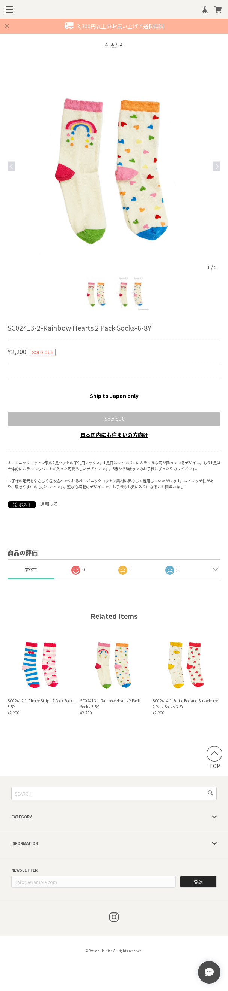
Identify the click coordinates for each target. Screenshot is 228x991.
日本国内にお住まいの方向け (114, 434)
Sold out (114, 418)
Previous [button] (11, 166)
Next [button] (216, 166)
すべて (31, 569)
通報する (49, 504)
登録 (198, 881)
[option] (114, 166)
